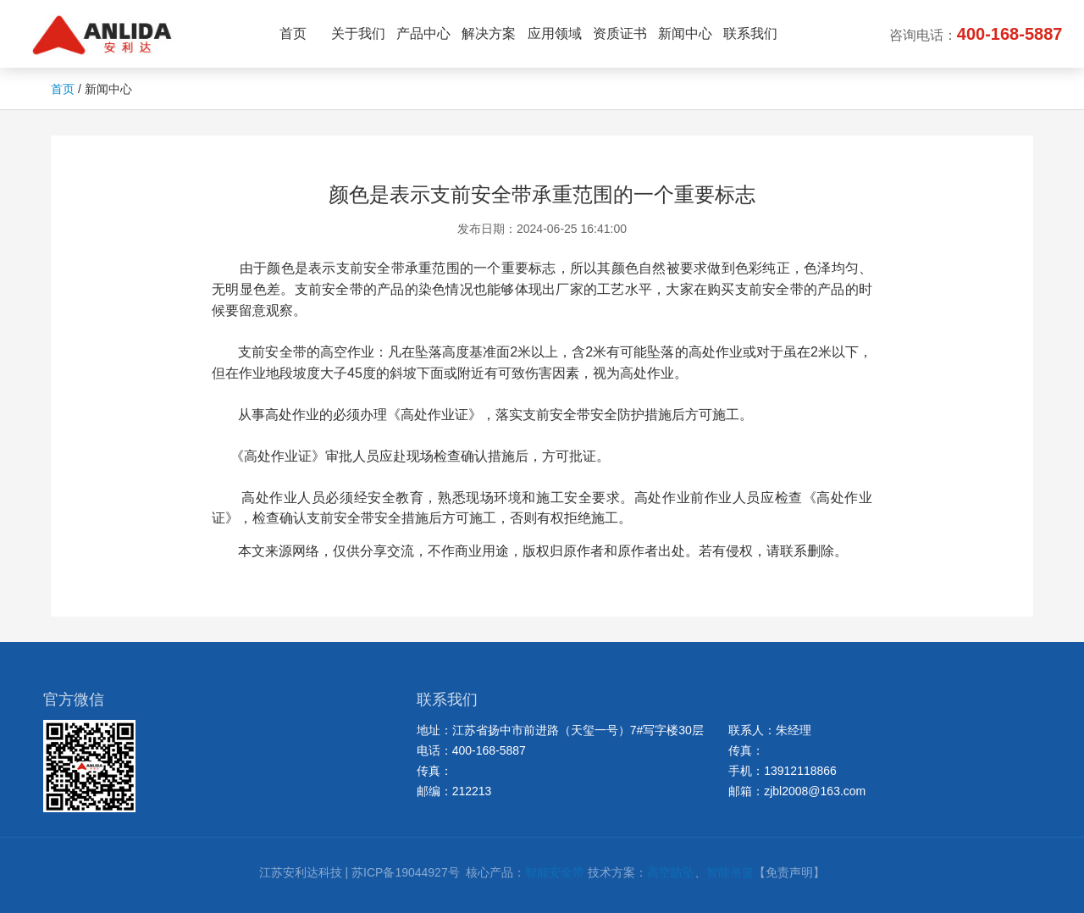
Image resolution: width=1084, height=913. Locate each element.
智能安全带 (554, 872)
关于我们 (358, 33)
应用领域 (555, 33)
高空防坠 (670, 872)
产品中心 (423, 33)
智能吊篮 (730, 872)
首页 (293, 33)
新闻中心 (685, 33)
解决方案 (489, 33)
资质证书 (620, 33)
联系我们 (750, 33)
